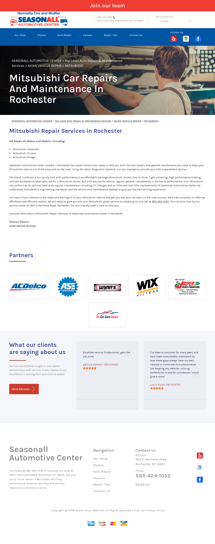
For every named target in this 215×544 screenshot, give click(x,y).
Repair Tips (111, 35)
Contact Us (135, 35)
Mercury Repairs (19, 221)
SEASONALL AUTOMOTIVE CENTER (36, 61)
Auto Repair (64, 35)
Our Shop (20, 35)
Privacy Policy (155, 510)
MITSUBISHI (74, 66)
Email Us (142, 484)
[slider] (89, 368)
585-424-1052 (105, 17)
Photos (41, 35)
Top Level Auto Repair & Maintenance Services (83, 120)
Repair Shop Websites (89, 510)
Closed (164, 21)
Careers (87, 35)
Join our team (107, 6)
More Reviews (23, 389)
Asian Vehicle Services (22, 225)
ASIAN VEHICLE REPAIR (44, 66)
